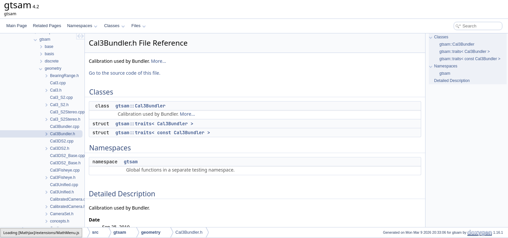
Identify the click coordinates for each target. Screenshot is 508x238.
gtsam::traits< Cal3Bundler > (154, 124)
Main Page (16, 25)
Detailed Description (452, 80)
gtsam (131, 162)
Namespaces (82, 25)
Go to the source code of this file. (124, 73)
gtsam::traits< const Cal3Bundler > (162, 133)
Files (139, 25)
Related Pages (47, 25)
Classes (114, 25)
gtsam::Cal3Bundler (140, 106)
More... (158, 61)
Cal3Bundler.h (188, 232)
